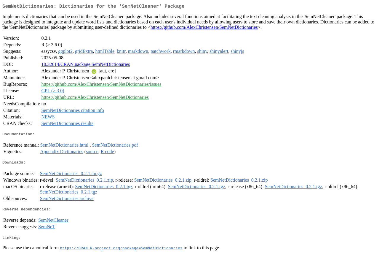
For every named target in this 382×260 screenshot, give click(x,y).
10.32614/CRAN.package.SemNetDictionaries (85, 65)
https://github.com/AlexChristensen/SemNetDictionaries (204, 28)
